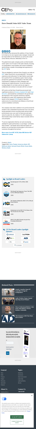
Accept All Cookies (17, 417)
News (12, 184)
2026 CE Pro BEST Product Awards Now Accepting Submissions (20, 220)
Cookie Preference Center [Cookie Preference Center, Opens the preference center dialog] (17, 422)
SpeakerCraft (23, 92)
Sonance (17, 92)
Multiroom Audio (6, 146)
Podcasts (3, 385)
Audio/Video (20, 379)
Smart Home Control (22, 376)
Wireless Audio (6, 148)
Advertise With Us (4, 392)
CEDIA (16, 99)
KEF (5, 69)
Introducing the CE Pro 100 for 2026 (19, 181)
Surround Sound (16, 146)
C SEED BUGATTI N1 (10, 13)
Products (3, 376)
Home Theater (13, 144)
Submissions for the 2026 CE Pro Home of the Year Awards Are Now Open (21, 211)
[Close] (32, 396)
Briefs (4, 20)
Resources (3, 381)
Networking (20, 372)
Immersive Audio (22, 144)
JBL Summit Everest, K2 (21, 13)
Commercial (20, 374)
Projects (2, 379)
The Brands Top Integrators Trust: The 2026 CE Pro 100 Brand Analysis (21, 192)
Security (19, 383)
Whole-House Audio (26, 146)
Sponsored (3, 383)
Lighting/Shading (21, 381)
